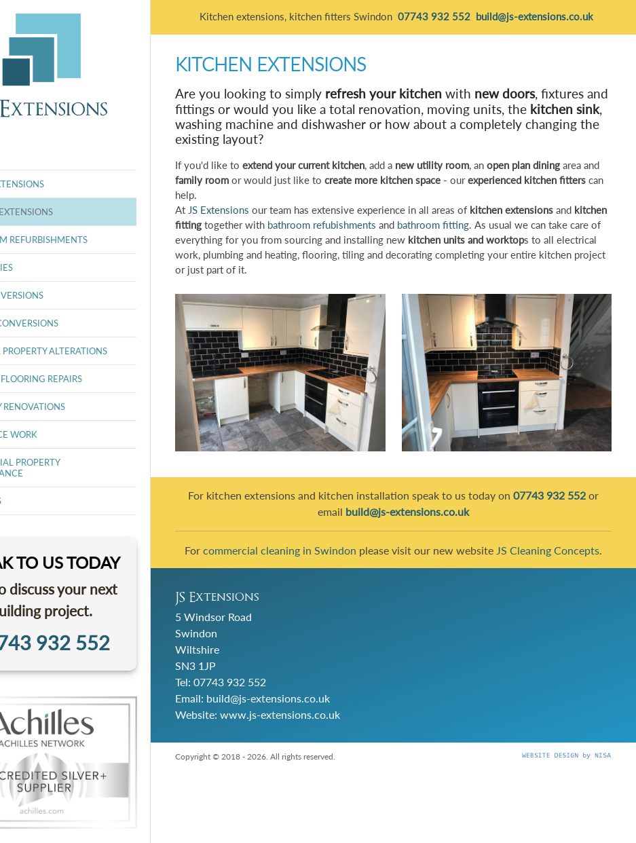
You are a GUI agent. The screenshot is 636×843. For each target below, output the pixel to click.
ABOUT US (46, 500)
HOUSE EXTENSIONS (67, 184)
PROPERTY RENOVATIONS (78, 406)
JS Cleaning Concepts (425, 565)
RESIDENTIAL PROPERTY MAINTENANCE (75, 468)
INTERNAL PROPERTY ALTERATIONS (99, 350)
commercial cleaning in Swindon (368, 548)
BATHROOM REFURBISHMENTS (89, 239)
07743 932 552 (293, 693)
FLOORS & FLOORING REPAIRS (86, 378)
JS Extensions (282, 219)
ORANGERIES (52, 267)
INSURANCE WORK (64, 434)
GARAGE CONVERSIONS (75, 323)
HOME (38, 156)
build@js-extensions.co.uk (332, 709)
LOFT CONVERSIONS (67, 295)
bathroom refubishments (490, 234)
